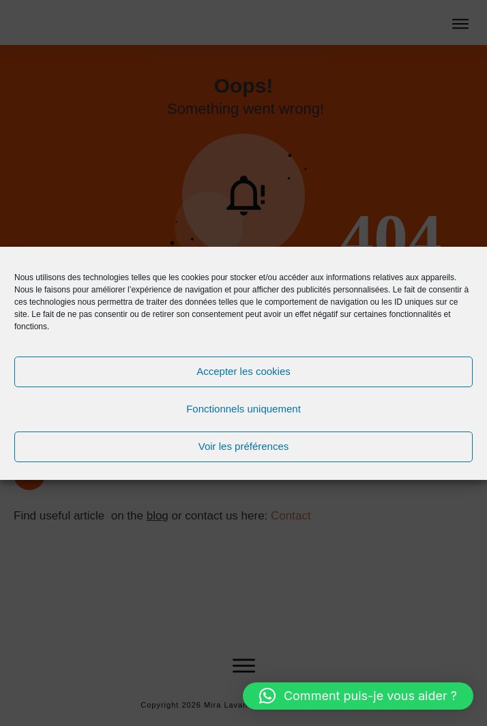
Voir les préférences (243, 446)
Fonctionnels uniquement (243, 408)
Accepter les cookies (243, 371)
